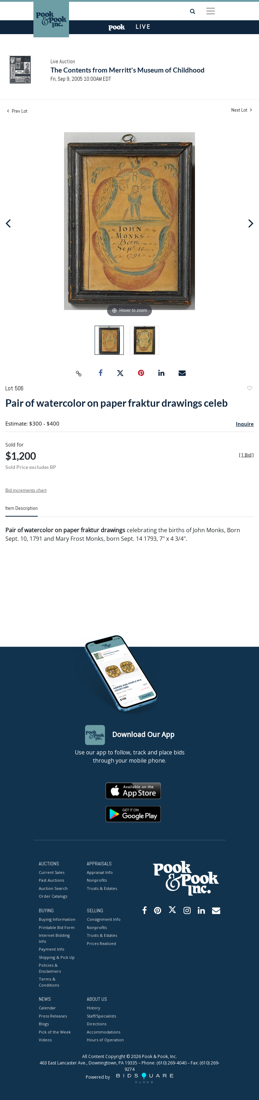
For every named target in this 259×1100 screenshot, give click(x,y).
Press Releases (53, 1016)
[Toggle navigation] (210, 11)
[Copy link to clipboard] (79, 373)
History (93, 1008)
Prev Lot (17, 111)
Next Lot (241, 110)
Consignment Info (104, 919)
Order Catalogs (53, 896)
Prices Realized (101, 943)
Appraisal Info (100, 872)
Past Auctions (51, 880)
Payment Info (51, 949)
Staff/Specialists (101, 1016)
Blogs (44, 1024)
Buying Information (57, 919)
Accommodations (103, 1032)
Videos (45, 1040)
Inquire (245, 424)
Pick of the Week (55, 1032)
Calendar (47, 1008)
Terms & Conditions (49, 982)
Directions (96, 1024)
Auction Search (53, 888)
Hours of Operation (105, 1040)
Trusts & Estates (102, 888)
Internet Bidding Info (54, 938)
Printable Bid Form (57, 927)
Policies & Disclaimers (50, 968)
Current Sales (51, 872)
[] (246, 455)
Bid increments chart (26, 490)
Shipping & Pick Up (57, 957)
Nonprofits (97, 880)
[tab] (21, 511)
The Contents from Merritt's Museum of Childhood (128, 70)
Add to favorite (249, 389)
